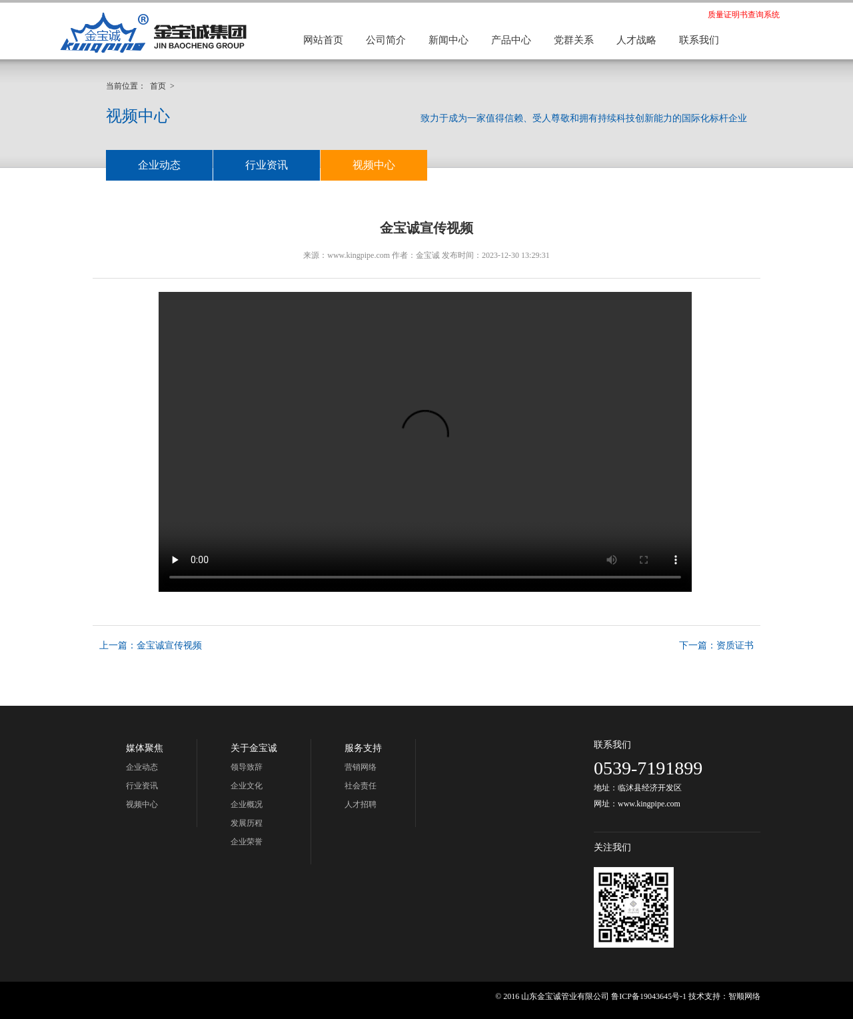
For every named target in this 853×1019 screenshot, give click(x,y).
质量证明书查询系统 (744, 14)
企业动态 (159, 165)
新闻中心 (448, 40)
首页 (158, 86)
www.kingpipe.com (358, 255)
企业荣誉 (247, 841)
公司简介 (386, 40)
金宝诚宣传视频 (169, 645)
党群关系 (574, 40)
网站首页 (323, 40)
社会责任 (361, 785)
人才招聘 (361, 804)
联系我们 (699, 40)
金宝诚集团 (153, 32)
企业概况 (247, 804)
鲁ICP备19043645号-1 (648, 996)
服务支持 (363, 748)
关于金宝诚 (254, 748)
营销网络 (361, 767)
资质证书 (735, 645)
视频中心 (374, 165)
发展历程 (247, 823)
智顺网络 (744, 996)
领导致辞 (247, 767)
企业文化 (247, 785)
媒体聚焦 (144, 748)
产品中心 (511, 40)
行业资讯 (266, 165)
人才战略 (636, 40)
